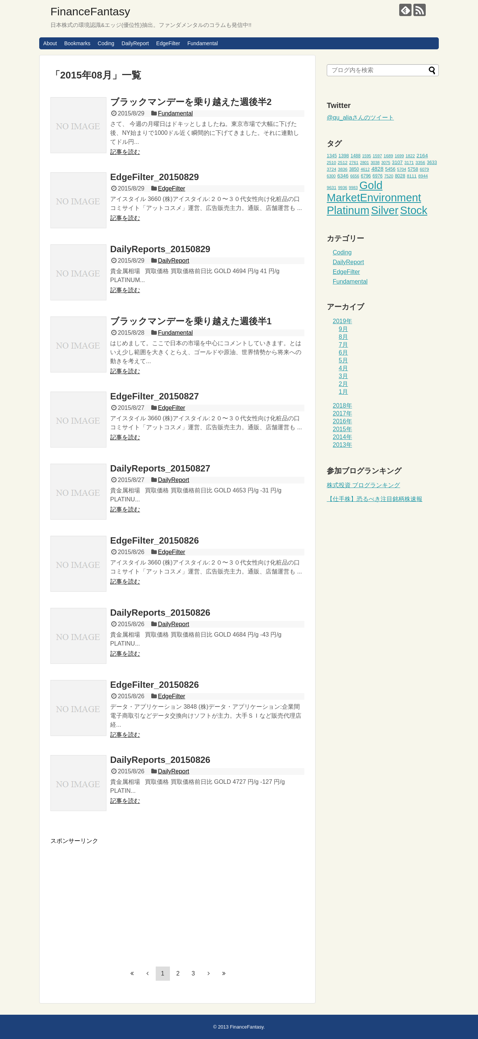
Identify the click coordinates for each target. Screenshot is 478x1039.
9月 (343, 329)
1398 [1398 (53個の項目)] (343, 155)
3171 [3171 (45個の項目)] (409, 162)
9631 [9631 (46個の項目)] (331, 187)
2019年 (342, 321)
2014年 (342, 437)
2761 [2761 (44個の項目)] (353, 162)
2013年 (342, 445)
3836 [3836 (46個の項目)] (343, 169)
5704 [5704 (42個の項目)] (401, 169)
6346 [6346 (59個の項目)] (342, 176)
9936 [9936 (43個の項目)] (342, 187)
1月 (343, 392)
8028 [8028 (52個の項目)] (400, 176)
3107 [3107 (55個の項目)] (397, 162)
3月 (343, 376)
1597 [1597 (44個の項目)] (377, 156)
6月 (343, 352)
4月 (343, 368)
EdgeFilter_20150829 (154, 177)
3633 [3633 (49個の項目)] (432, 162)
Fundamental (202, 43)
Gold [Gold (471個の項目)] (370, 185)
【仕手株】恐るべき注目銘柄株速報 (374, 499)
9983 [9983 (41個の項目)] (353, 187)
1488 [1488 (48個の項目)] (356, 155)
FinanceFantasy (90, 11)
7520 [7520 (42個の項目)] (388, 176)
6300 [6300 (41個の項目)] (331, 176)
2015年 (342, 429)
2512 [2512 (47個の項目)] (342, 162)
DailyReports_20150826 (160, 612)
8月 (343, 337)
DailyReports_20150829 (160, 249)
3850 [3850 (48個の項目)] (354, 169)
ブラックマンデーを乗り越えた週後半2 (190, 102)
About (50, 43)
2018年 (342, 405)
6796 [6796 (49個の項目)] (366, 176)
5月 (343, 360)
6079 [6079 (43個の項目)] (424, 169)
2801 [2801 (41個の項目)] (364, 162)
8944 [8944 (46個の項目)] (423, 176)
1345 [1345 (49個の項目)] (332, 155)
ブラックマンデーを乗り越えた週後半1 (190, 321)
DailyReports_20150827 (160, 468)
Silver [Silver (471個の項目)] (384, 210)
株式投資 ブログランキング (363, 485)
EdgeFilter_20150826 (154, 540)
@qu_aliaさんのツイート (360, 117)
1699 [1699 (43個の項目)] (399, 156)
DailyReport (135, 43)
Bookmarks (77, 43)
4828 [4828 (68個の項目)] (377, 169)
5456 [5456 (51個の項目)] (390, 169)
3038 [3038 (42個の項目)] (374, 162)
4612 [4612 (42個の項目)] (365, 169)
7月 (343, 344)
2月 (343, 384)
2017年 (342, 413)
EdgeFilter (168, 43)
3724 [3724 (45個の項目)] (331, 169)
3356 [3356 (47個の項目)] (420, 162)
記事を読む (125, 152)
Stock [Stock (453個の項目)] (413, 210)
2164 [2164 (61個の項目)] (422, 155)
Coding (106, 43)
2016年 (342, 421)
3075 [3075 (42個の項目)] (385, 162)
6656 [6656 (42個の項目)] (354, 176)
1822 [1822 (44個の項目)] (410, 156)
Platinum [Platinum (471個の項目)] (348, 210)
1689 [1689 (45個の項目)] (388, 156)
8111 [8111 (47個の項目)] (412, 175)
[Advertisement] (113, 897)
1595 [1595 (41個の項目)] (366, 156)
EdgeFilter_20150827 (154, 396)
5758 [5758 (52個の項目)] (413, 169)
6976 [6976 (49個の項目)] (378, 176)
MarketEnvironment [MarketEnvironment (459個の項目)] (374, 198)
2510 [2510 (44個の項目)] (331, 162)
